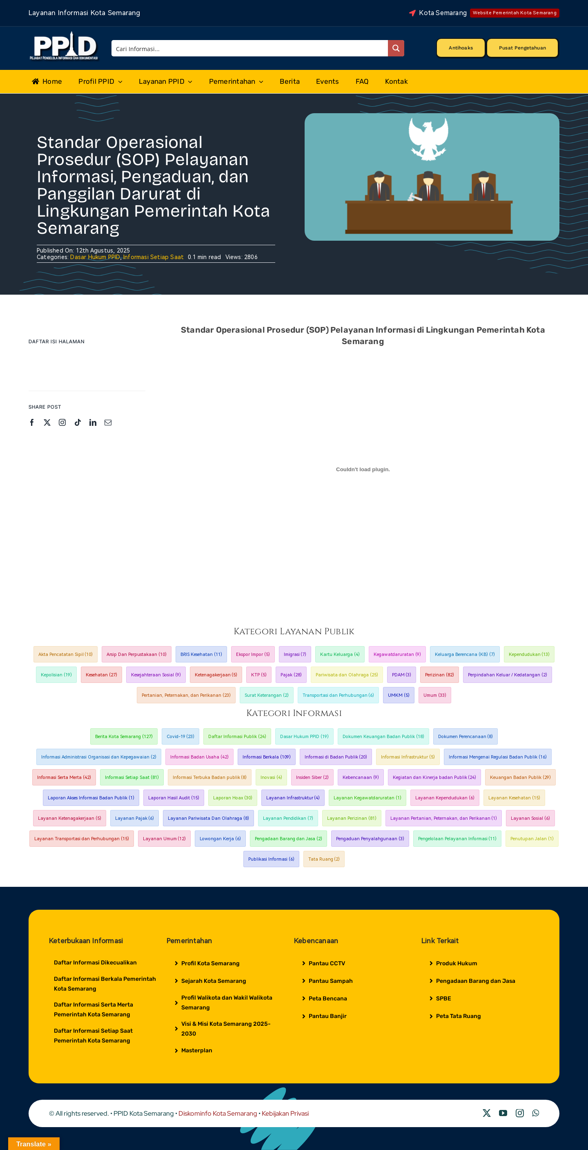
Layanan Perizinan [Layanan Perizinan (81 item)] (351, 818)
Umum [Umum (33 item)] (434, 695)
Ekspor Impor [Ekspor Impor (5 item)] (253, 654)
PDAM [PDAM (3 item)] (402, 675)
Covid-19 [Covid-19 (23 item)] (181, 736)
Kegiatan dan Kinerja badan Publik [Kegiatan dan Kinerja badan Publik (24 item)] (435, 777)
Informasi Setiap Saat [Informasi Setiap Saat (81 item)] (132, 777)
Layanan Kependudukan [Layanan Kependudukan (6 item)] (444, 798)
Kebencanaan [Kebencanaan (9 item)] (361, 777)
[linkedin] (92, 422)
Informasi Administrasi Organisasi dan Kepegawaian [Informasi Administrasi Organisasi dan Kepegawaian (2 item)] (98, 757)
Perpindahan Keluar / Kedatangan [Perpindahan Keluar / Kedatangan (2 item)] (507, 675)
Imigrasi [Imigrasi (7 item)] (295, 654)
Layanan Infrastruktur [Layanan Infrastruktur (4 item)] (293, 798)
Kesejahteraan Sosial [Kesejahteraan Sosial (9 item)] (156, 675)
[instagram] (62, 422)
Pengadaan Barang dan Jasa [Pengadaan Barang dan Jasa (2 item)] (288, 838)
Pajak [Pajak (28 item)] (291, 675)
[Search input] (250, 48)
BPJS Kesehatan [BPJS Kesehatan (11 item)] (201, 654)
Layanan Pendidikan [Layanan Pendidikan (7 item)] (288, 818)
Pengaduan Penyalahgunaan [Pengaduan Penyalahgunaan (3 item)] (370, 838)
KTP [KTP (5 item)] (259, 675)
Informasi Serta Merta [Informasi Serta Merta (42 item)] (64, 777)
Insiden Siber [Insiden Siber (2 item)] (312, 777)
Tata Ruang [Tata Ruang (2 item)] (324, 859)
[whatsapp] (535, 1113)
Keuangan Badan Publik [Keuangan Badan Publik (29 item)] (520, 777)
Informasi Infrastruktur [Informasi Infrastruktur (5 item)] (408, 757)
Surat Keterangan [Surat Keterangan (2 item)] (267, 695)
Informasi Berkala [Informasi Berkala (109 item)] (267, 757)
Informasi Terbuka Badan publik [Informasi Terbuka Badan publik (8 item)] (210, 777)
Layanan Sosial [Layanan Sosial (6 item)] (530, 818)
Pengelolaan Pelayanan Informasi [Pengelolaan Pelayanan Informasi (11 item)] (457, 838)
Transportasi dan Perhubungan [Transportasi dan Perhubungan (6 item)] (338, 695)
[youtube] (503, 1113)
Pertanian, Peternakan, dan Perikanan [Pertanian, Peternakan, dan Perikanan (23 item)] (186, 695)
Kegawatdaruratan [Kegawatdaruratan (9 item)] (397, 654)
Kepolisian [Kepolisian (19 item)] (56, 675)
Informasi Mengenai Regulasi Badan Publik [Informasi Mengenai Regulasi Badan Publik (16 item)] (498, 757)
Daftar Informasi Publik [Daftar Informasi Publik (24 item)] (237, 736)
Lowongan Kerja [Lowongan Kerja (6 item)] (220, 838)
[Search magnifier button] (396, 48)
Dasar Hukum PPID (95, 257)
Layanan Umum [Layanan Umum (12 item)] (164, 838)
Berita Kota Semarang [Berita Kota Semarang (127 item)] (124, 736)
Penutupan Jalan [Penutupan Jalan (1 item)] (532, 838)
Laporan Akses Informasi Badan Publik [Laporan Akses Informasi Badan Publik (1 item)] (91, 798)
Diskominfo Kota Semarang (217, 1113)
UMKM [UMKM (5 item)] (399, 695)
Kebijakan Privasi (285, 1113)
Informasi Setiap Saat (153, 257)
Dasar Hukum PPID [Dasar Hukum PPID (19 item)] (304, 736)
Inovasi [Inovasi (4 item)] (271, 777)
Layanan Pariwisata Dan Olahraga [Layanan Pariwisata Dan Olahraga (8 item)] (208, 818)
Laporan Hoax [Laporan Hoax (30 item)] (232, 798)
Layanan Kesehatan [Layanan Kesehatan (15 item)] (514, 798)
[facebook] (32, 422)
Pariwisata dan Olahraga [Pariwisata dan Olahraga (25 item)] (347, 675)
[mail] (108, 422)
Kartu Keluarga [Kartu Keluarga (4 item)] (340, 654)
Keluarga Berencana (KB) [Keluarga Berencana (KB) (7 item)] (465, 654)
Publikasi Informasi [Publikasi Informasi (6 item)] (271, 859)
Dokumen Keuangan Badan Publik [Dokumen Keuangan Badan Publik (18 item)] (383, 736)
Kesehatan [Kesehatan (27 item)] (101, 675)
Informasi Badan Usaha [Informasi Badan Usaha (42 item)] (199, 757)
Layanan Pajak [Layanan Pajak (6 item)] (134, 818)
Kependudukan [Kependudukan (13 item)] (529, 654)
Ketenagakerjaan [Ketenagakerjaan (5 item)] (216, 675)
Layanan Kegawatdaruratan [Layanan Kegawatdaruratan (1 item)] (367, 798)
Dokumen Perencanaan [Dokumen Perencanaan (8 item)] (465, 736)
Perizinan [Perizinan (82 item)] (439, 675)
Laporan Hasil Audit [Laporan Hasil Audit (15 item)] (173, 798)
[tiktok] (77, 422)
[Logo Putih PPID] (65, 33)
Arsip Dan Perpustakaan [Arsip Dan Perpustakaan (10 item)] (137, 654)
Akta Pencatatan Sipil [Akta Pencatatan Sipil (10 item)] (65, 654)
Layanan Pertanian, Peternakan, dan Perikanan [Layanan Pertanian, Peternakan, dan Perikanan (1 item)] (443, 818)
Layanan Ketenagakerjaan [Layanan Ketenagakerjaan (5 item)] (69, 818)
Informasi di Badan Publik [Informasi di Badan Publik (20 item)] (336, 757)
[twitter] (47, 422)
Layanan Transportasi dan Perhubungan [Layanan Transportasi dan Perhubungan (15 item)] (81, 838)
